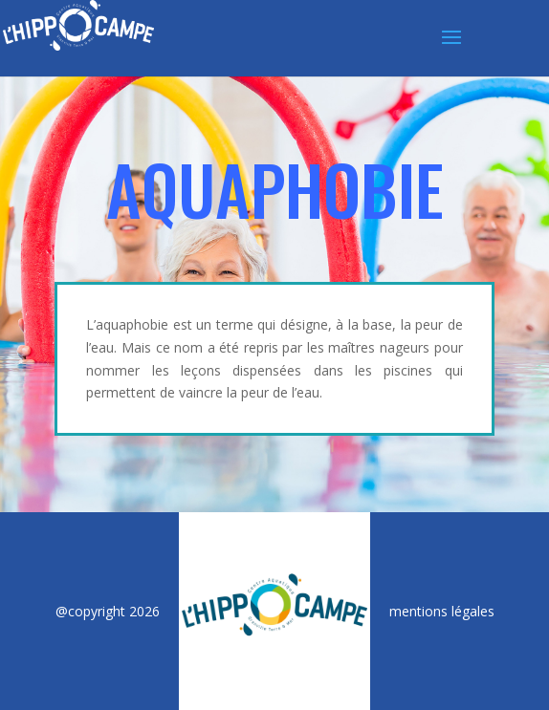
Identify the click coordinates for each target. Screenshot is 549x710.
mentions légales (441, 611)
